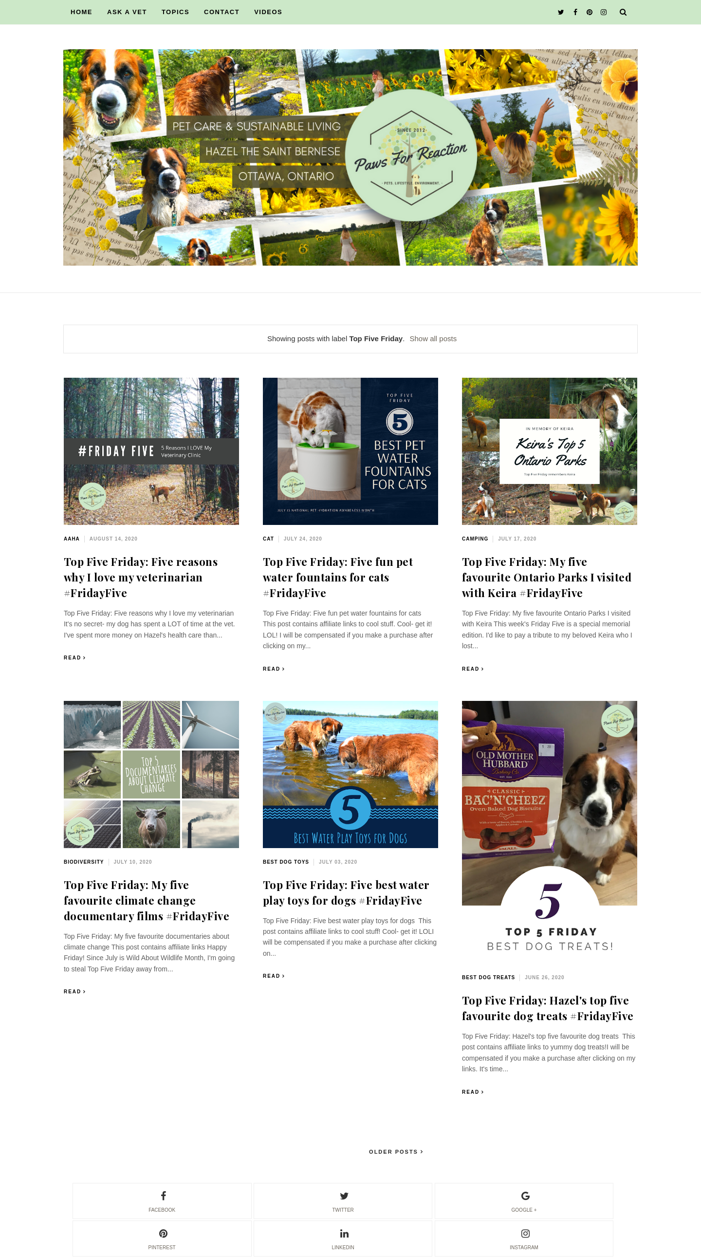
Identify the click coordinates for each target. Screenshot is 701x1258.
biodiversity (84, 862)
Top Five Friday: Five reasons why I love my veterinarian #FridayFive (141, 577)
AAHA (72, 539)
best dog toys (286, 862)
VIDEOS (268, 12)
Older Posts (395, 1152)
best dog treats (488, 977)
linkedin (343, 1238)
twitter (342, 1200)
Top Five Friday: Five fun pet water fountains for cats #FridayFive (338, 577)
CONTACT (222, 12)
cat (268, 539)
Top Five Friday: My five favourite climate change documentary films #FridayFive (147, 900)
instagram (524, 1238)
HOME (81, 12)
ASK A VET (127, 12)
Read (72, 657)
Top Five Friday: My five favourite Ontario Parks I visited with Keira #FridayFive (547, 577)
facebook (161, 1200)
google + (524, 1200)
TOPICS (175, 12)
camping (475, 539)
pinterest (162, 1238)
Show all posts (433, 338)
